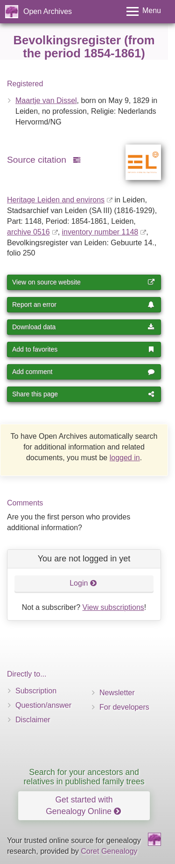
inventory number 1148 (100, 232)
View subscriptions (113, 607)
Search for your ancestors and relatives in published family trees (83, 776)
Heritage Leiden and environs (56, 200)
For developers (124, 707)
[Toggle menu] (143, 11)
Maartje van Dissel (46, 100)
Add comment (83, 371)
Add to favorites (83, 349)
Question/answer (43, 705)
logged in (125, 458)
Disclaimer (32, 720)
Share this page (83, 394)
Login (83, 583)
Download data (83, 327)
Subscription (35, 691)
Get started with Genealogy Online (83, 805)
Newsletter (117, 693)
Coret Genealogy (109, 851)
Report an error (83, 304)
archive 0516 (28, 232)
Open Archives (47, 11)
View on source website (83, 282)
